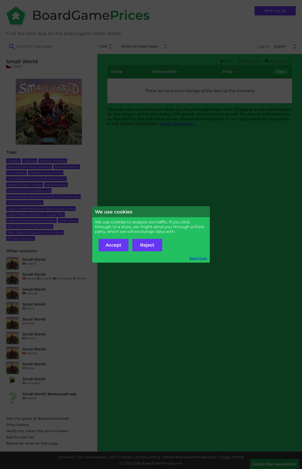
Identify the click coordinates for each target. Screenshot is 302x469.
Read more (198, 258)
